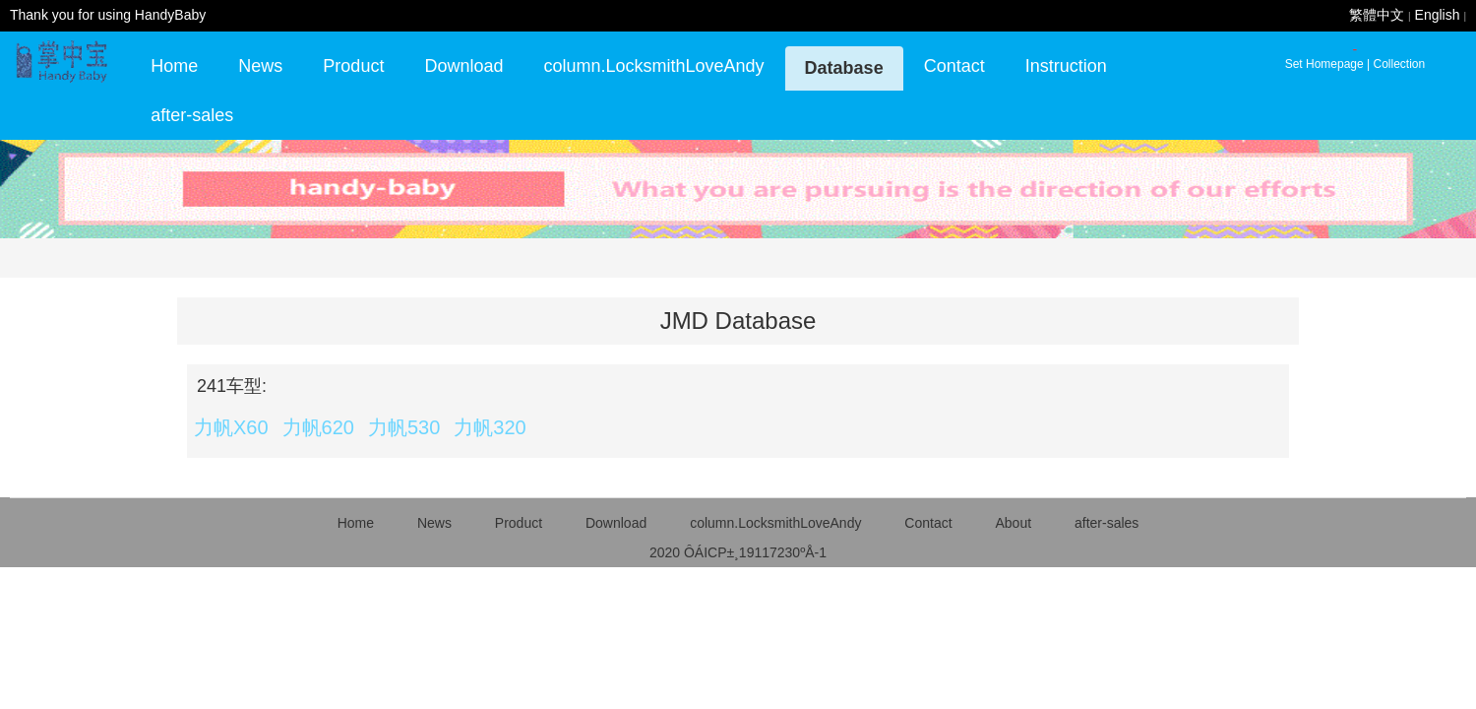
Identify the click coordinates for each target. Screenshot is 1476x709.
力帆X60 (231, 427)
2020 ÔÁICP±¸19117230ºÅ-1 (738, 552)
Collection (1399, 64)
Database (844, 68)
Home (174, 66)
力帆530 (404, 427)
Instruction (1066, 66)
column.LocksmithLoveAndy (653, 66)
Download (463, 66)
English (1437, 15)
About (1013, 523)
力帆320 (489, 427)
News (260, 66)
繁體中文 (1376, 15)
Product (353, 66)
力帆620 (318, 427)
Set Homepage (1324, 64)
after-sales (192, 115)
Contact (954, 66)
